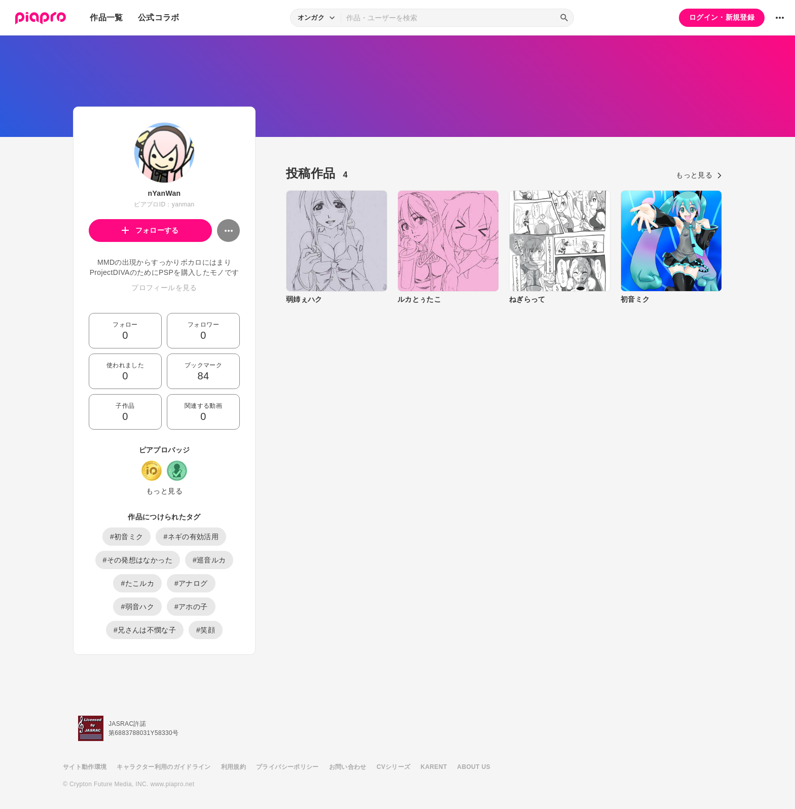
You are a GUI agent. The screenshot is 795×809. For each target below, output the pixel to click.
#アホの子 (191, 607)
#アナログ (191, 583)
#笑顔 (205, 630)
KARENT (434, 766)
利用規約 (233, 766)
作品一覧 (106, 17)
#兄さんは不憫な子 (145, 630)
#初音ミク (126, 537)
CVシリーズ (394, 766)
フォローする (150, 230)
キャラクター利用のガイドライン (163, 766)
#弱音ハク (137, 607)
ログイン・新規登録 (721, 17)
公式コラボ (158, 17)
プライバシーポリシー (287, 766)
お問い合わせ (348, 766)
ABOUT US (473, 766)
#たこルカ (137, 583)
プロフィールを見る (164, 288)
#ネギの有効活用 (191, 537)
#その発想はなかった (137, 560)
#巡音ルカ (209, 560)
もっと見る (164, 491)
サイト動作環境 (84, 766)
